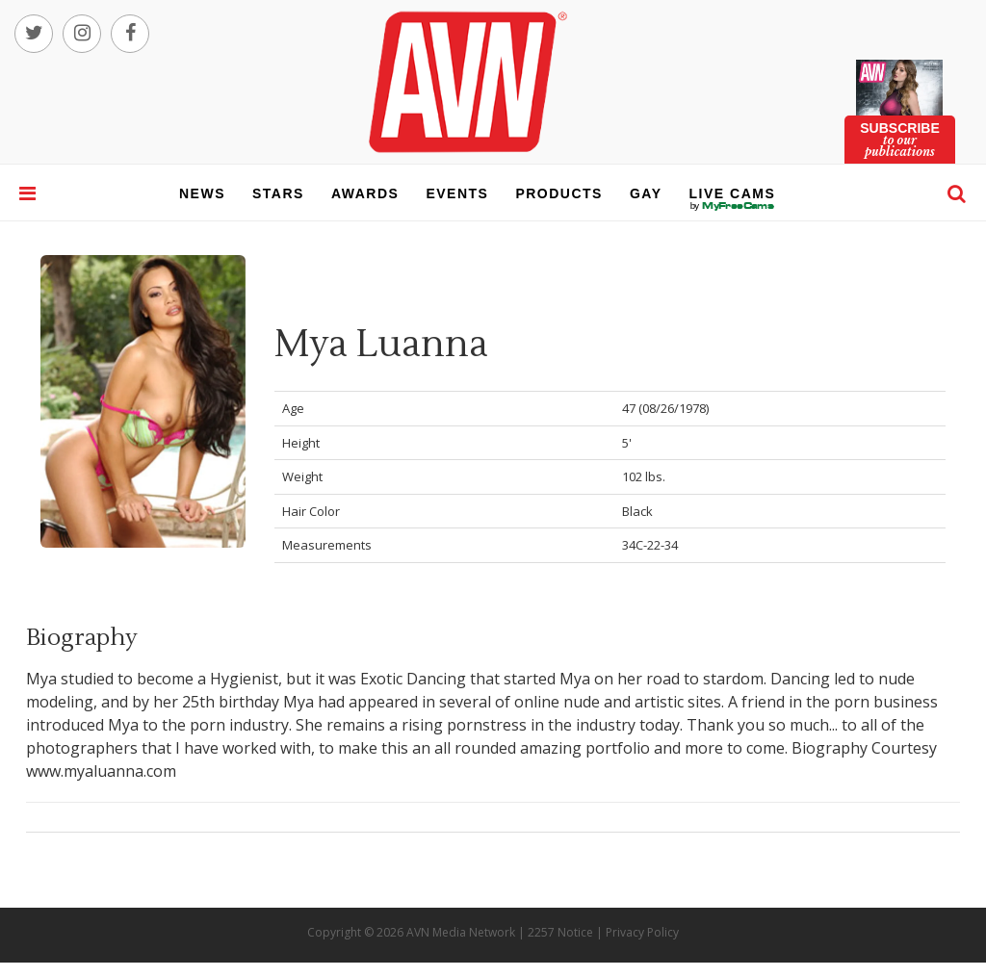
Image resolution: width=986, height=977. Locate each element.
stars (278, 193)
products (559, 193)
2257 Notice (560, 932)
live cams (732, 206)
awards (365, 193)
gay (646, 193)
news (202, 193)
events (457, 193)
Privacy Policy (642, 932)
